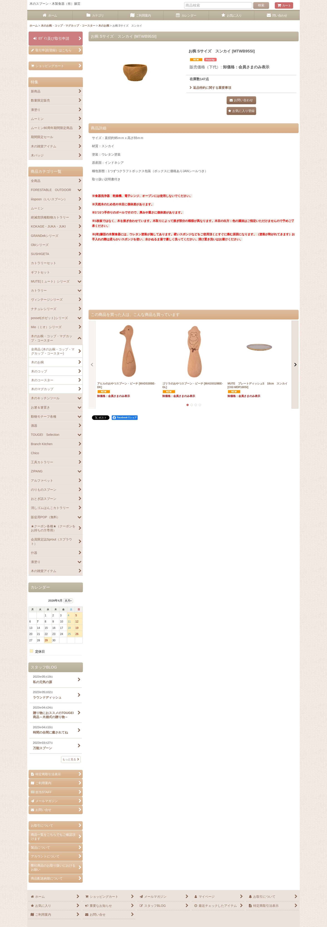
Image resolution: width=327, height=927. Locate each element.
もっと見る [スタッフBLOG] (70, 759)
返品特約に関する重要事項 (210, 87)
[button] (241, 111)
